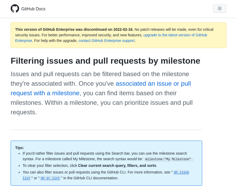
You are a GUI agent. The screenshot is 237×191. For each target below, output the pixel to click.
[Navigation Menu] (219, 8)
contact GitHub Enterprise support (106, 40)
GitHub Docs (33, 9)
